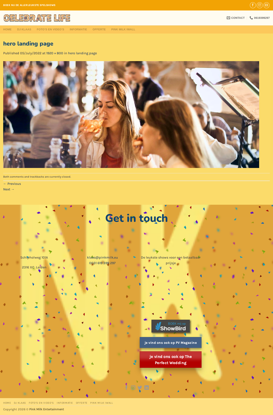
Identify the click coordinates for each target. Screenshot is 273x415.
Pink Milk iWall (123, 29)
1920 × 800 (54, 53)
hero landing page (82, 53)
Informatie (78, 29)
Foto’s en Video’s (50, 29)
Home (7, 29)
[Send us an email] (266, 5)
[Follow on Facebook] (253, 5)
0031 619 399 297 (102, 263)
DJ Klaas (24, 29)
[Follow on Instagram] (260, 5)
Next (9, 189)
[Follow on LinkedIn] (146, 388)
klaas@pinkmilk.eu (102, 257)
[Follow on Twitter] (140, 388)
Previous (12, 184)
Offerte (99, 29)
